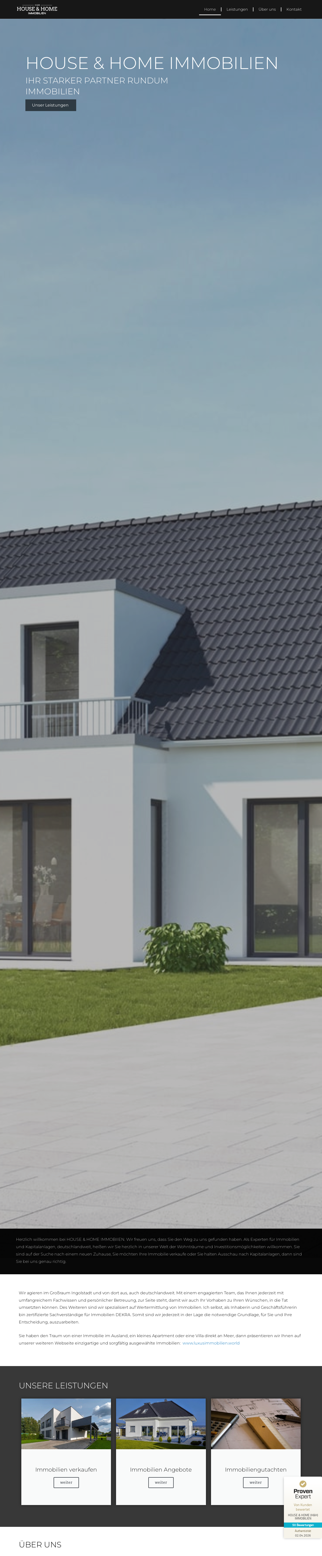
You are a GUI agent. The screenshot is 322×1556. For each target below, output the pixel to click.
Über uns (267, 9)
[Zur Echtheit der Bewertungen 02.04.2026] (303, 1533)
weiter (66, 1482)
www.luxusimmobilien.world (211, 1343)
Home (210, 9)
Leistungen (237, 9)
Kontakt (294, 9)
